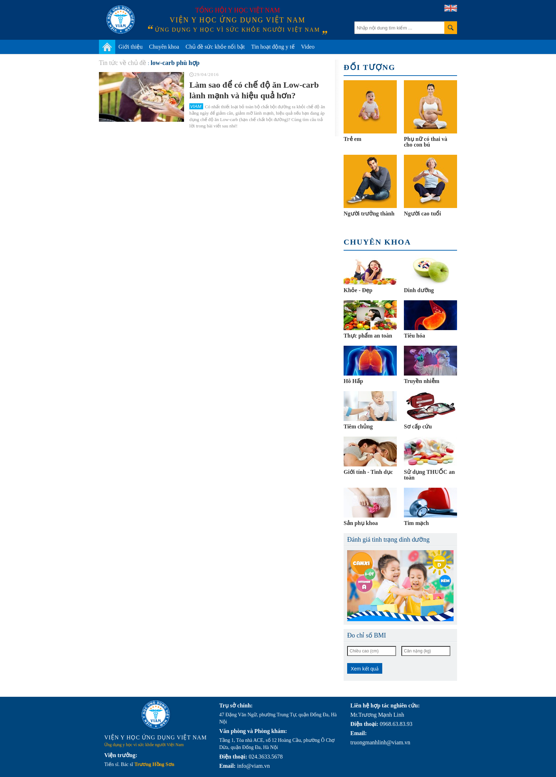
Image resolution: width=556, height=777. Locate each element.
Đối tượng (369, 67)
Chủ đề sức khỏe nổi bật (215, 47)
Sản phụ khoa (361, 523)
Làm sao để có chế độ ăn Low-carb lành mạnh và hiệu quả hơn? (254, 90)
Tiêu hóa (414, 336)
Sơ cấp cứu (418, 426)
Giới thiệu (130, 47)
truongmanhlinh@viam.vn (380, 742)
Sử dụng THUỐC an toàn (429, 475)
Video (308, 47)
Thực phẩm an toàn (368, 336)
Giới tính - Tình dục (368, 472)
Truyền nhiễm (421, 381)
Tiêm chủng (358, 426)
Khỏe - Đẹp (358, 290)
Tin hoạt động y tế (273, 47)
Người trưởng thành (369, 213)
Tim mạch (416, 523)
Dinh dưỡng (419, 290)
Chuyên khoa (164, 47)
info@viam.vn (253, 766)
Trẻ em (352, 139)
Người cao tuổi (422, 213)
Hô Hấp (353, 381)
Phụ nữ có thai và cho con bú (425, 142)
